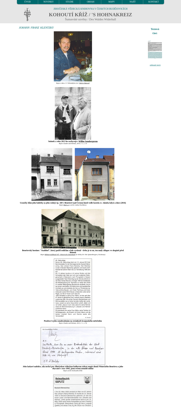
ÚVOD (27, 2)
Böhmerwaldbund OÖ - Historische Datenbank (60, 254)
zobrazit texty (155, 65)
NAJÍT (133, 2)
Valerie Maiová (84, 83)
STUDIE (70, 2)
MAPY (111, 2)
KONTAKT (153, 2)
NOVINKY (48, 2)
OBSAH (90, 2)
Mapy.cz (66, 205)
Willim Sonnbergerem (88, 141)
